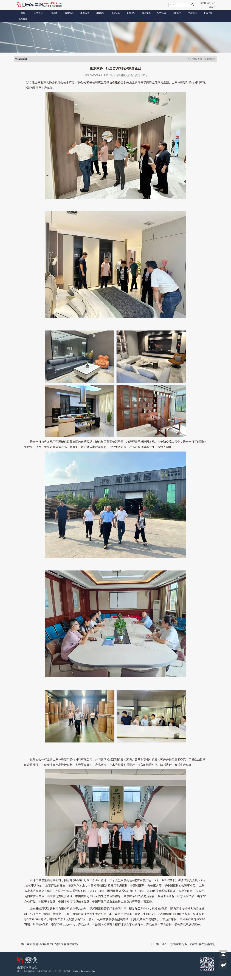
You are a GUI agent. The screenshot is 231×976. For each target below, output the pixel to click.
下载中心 (208, 13)
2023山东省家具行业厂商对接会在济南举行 (189, 944)
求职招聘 (177, 13)
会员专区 (146, 13)
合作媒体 (23, 19)
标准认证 (115, 13)
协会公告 (100, 13)
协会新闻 (209, 59)
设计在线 (161, 13)
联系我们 (192, 13)
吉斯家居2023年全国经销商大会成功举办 (52, 944)
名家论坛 (131, 13)
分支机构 (54, 13)
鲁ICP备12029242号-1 (85, 971)
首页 (23, 13)
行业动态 (69, 13)
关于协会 (38, 13)
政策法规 (84, 13)
